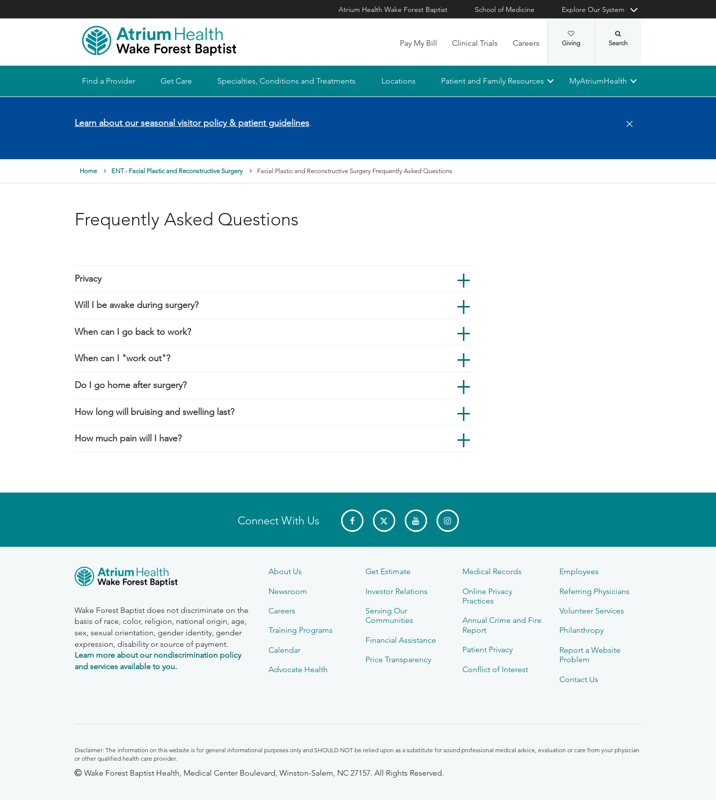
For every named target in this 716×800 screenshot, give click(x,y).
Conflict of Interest (495, 669)
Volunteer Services (591, 610)
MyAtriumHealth (598, 81)
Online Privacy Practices (487, 596)
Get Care (176, 81)
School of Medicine (505, 9)
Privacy (88, 278)
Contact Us (578, 679)
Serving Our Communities (389, 615)
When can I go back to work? (133, 331)
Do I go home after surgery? (130, 385)
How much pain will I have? (128, 438)
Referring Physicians (594, 591)
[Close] (626, 124)
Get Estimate (388, 571)
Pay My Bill (418, 43)
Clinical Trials (475, 43)
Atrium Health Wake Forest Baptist (393, 9)
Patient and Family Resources (492, 81)
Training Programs (300, 630)
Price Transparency (398, 659)
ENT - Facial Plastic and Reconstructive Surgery (177, 171)
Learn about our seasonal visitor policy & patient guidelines (192, 122)
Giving (571, 39)
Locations (398, 81)
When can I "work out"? (122, 358)
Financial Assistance (400, 640)
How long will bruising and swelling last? (154, 411)
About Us (285, 571)
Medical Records (492, 571)
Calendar (284, 650)
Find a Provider (108, 81)
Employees (579, 571)
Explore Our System (593, 9)
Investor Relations (396, 591)
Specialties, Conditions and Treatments (286, 81)
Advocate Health (298, 669)
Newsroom (287, 591)
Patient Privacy (487, 649)
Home (88, 171)
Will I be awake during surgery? (136, 305)
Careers (526, 43)
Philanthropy (581, 630)
